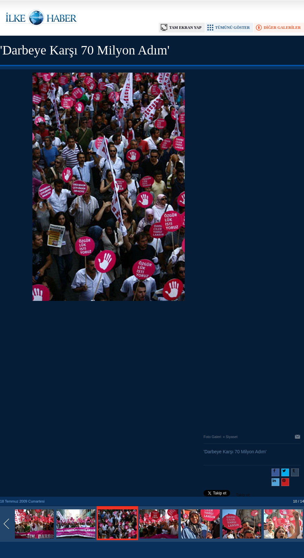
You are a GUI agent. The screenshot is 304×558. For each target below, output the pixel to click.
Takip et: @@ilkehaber (227, 496)
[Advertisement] (61, 366)
